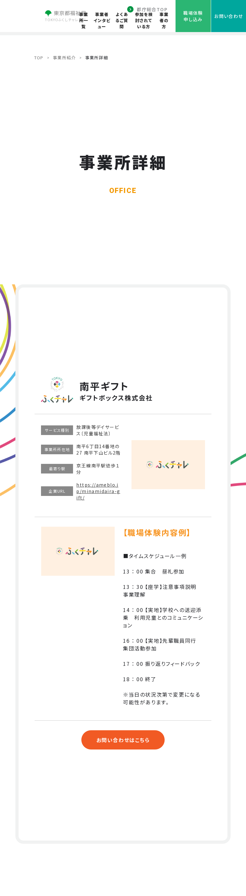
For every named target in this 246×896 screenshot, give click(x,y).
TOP (39, 57)
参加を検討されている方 (144, 20)
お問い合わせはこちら (123, 740)
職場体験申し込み (193, 16)
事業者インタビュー (102, 20)
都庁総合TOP (152, 9)
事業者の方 (164, 20)
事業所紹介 (64, 57)
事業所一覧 (83, 20)
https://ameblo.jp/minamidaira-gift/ (98, 491)
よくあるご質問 (121, 20)
